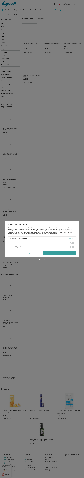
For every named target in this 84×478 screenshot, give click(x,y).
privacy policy (44, 229)
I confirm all (59, 253)
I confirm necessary (25, 253)
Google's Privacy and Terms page (49, 233)
